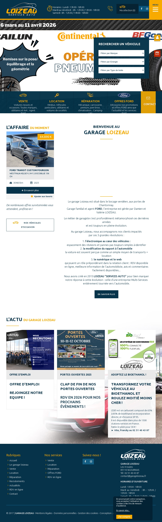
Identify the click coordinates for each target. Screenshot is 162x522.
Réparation (90, 106)
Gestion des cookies (88, 513)
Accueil (13, 460)
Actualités (14, 485)
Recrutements (17, 481)
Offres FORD (124, 106)
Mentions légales (43, 513)
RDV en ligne (16, 489)
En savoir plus (30, 190)
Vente (23, 106)
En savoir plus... (123, 510)
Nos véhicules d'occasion (31, 225)
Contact (150, 104)
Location (57, 106)
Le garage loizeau (18, 464)
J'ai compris (124, 517)
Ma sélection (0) (127, 10)
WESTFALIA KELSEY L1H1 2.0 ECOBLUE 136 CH (29, 173)
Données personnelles (65, 513)
